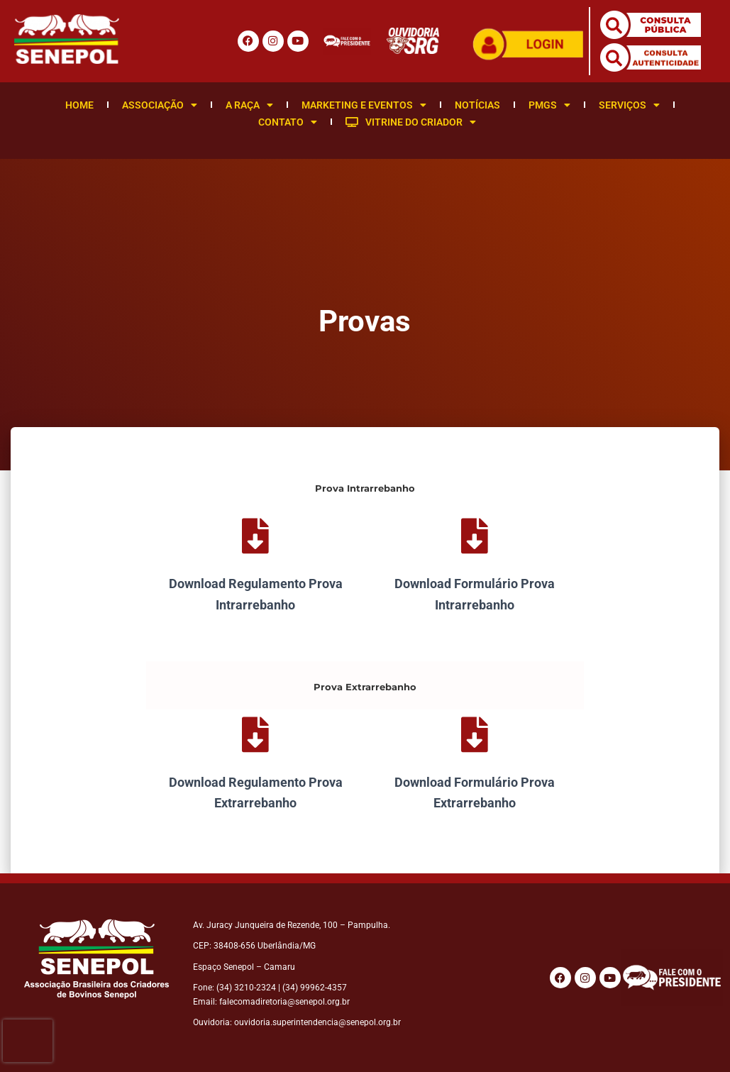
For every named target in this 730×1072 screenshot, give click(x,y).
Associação (159, 105)
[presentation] (27, 1040)
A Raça (249, 105)
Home (79, 105)
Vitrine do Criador (410, 122)
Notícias (477, 105)
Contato (287, 122)
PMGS (549, 105)
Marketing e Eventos (364, 105)
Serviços (629, 105)
